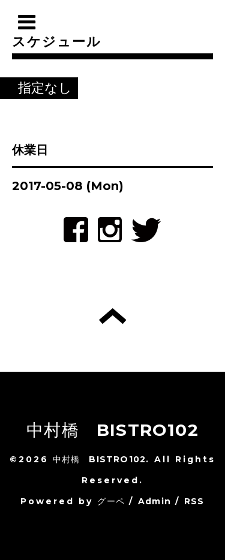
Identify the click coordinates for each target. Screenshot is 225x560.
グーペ (111, 501)
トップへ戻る (112, 316)
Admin (154, 501)
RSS (194, 501)
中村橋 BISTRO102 (112, 430)
